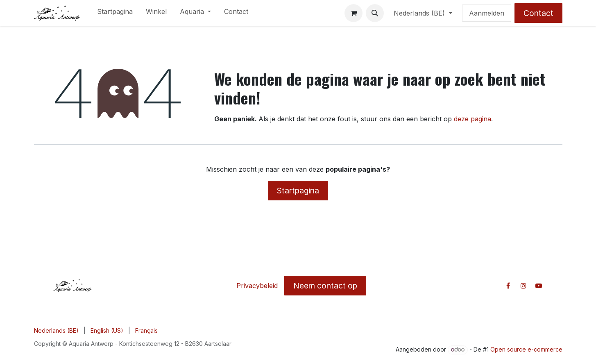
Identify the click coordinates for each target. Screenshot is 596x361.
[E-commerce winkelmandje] (353, 13)
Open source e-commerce (526, 349)
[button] (375, 13)
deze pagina (472, 119)
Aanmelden (486, 13)
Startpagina (298, 190)
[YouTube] (538, 285)
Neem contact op (325, 286)
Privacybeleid (257, 286)
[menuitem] (115, 13)
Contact (538, 13)
